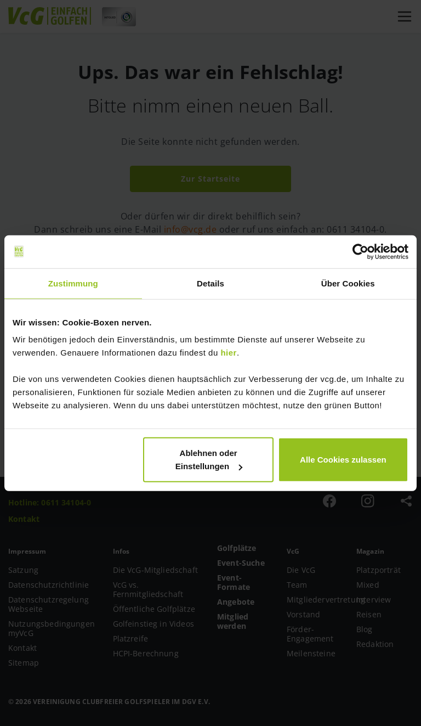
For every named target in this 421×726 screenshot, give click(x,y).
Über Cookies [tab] (348, 283)
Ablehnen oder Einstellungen (208, 459)
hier (228, 352)
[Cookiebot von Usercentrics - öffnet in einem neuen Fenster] (360, 251)
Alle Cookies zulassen (343, 459)
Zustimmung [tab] (73, 283)
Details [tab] (210, 283)
